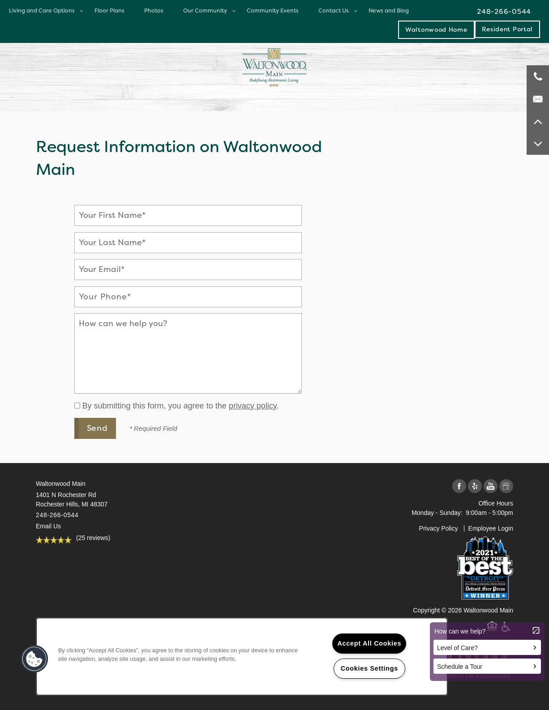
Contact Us (333, 10)
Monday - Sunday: (437, 512)
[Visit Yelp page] (475, 486)
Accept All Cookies (369, 643)
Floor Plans (109, 10)
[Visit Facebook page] (459, 486)
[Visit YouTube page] (491, 486)
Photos (153, 10)
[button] (507, 29)
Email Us (48, 526)
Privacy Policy (438, 528)
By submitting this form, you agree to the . (180, 405)
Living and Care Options (42, 10)
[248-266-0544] (538, 76)
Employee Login (490, 528)
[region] (242, 656)
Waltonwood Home (436, 30)
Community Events (273, 10)
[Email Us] (538, 99)
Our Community (205, 10)
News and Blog (389, 10)
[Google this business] (506, 486)
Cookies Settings (369, 668)
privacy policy (253, 405)
